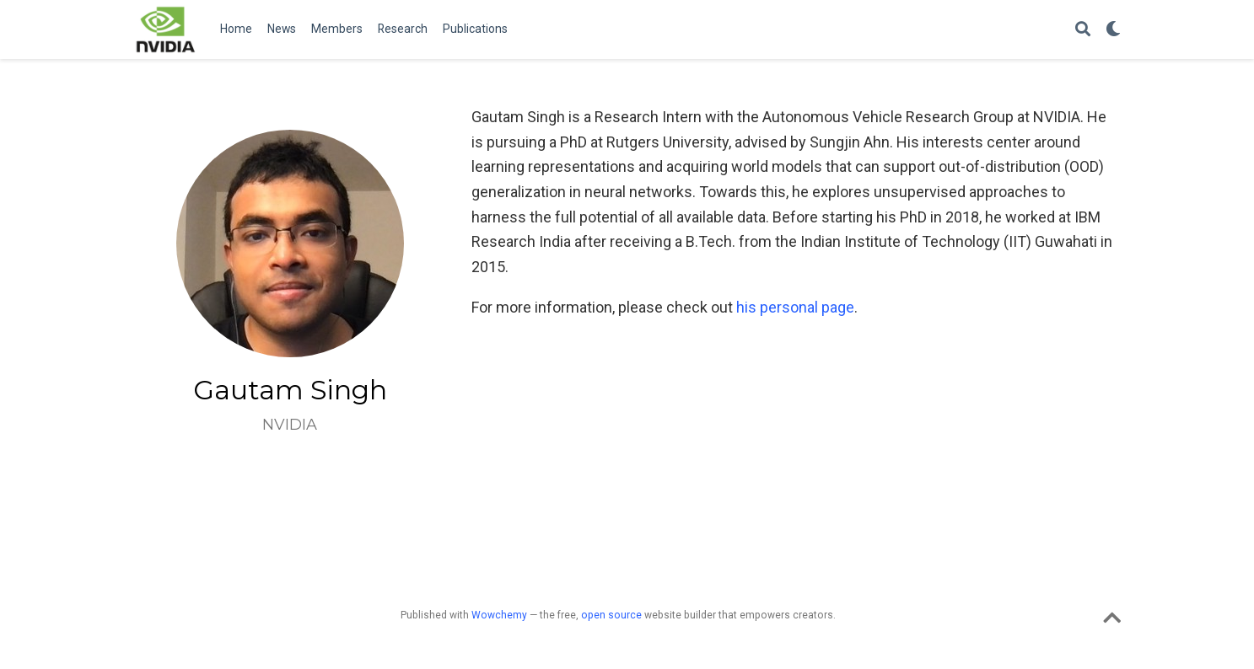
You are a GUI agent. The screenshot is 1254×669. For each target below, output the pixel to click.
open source (611, 615)
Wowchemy (499, 615)
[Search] (1082, 30)
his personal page (795, 307)
